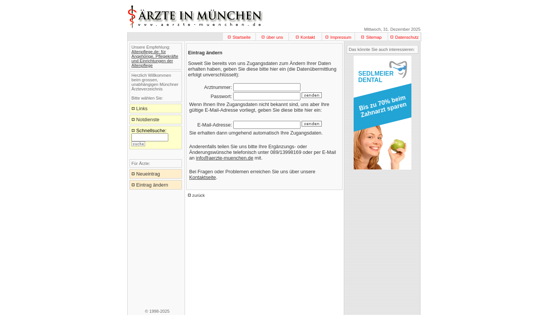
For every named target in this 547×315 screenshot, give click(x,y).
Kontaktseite (202, 177)
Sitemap (374, 37)
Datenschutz (407, 37)
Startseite (242, 37)
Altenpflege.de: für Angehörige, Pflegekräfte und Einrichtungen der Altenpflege (154, 58)
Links (142, 108)
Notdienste (148, 119)
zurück (198, 195)
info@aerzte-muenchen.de (224, 158)
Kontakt (307, 37)
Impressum (340, 37)
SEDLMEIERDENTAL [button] (376, 76)
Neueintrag (148, 174)
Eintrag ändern (152, 185)
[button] (381, 109)
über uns (274, 37)
